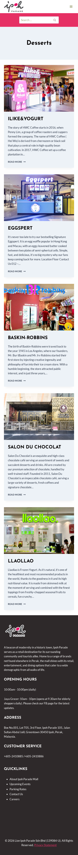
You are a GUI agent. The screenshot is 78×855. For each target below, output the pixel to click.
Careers (14, 799)
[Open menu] (71, 6)
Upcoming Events (20, 784)
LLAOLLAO (21, 561)
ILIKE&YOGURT (25, 119)
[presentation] (39, 88)
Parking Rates (18, 789)
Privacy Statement (45, 845)
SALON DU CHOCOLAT (34, 447)
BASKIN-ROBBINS (28, 338)
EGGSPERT (20, 228)
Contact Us (16, 794)
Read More (17, 162)
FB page (49, 703)
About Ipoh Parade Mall (24, 779)
